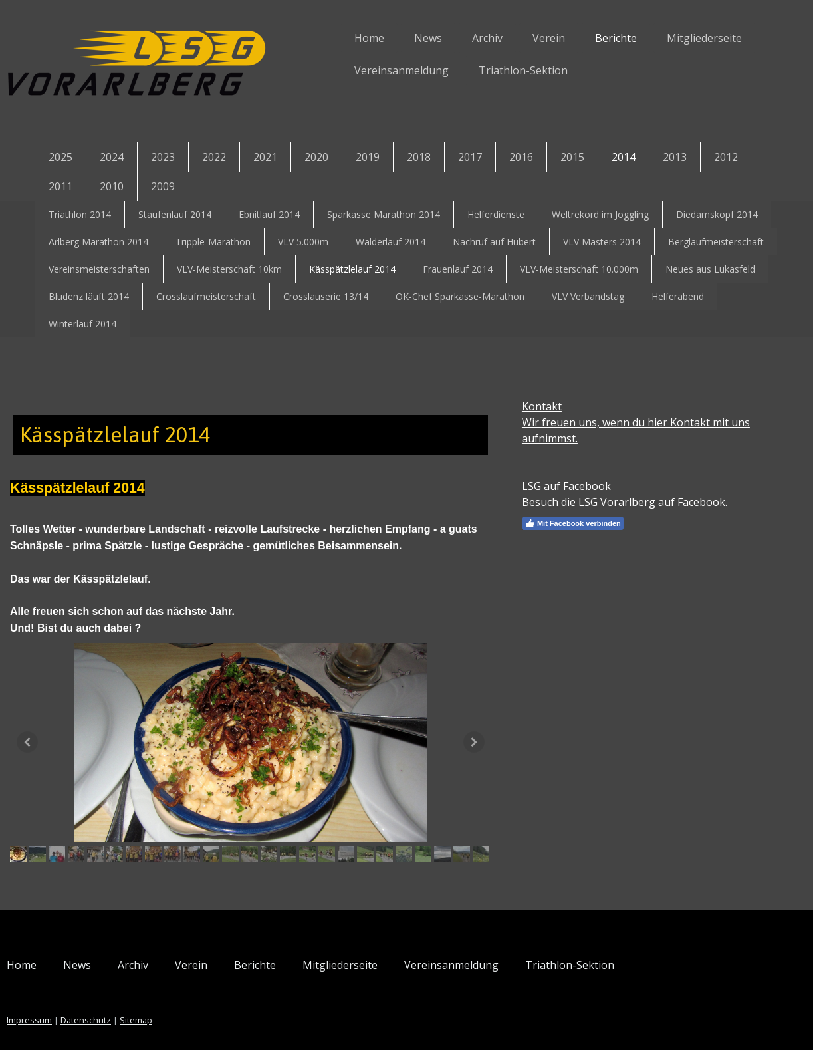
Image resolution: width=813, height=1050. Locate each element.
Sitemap (170, 1003)
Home (335, 38)
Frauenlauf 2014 (458, 269)
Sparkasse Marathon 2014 (383, 214)
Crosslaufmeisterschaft (206, 296)
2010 (112, 186)
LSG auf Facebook (557, 486)
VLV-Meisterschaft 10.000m (579, 269)
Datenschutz (120, 1003)
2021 (265, 157)
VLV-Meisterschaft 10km (229, 269)
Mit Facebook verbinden (563, 523)
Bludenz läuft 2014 (89, 296)
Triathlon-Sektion (489, 70)
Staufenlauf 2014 (174, 214)
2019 (368, 157)
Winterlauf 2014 (82, 323)
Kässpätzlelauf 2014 (352, 269)
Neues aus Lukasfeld (710, 269)
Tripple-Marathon (213, 241)
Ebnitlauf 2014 (269, 214)
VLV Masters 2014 (602, 241)
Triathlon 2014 (80, 214)
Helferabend (677, 296)
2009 (163, 186)
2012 (726, 157)
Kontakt (532, 406)
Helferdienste (495, 214)
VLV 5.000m (303, 241)
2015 (572, 157)
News (394, 38)
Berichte (582, 38)
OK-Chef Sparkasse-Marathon (460, 296)
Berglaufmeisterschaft (716, 241)
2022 (214, 157)
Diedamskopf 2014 (717, 214)
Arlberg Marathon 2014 (98, 241)
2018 (419, 157)
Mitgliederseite (670, 38)
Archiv (453, 38)
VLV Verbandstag (588, 296)
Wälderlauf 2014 (390, 241)
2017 (470, 157)
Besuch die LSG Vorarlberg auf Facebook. (615, 502)
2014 (624, 157)
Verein (515, 38)
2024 (112, 157)
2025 (60, 157)
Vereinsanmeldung (367, 70)
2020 (316, 157)
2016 (521, 157)
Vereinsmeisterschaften (99, 269)
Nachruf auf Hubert (494, 241)
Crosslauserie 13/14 (325, 296)
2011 (60, 186)
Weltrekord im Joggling (600, 214)
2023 (163, 157)
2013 (675, 157)
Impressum (63, 1003)
